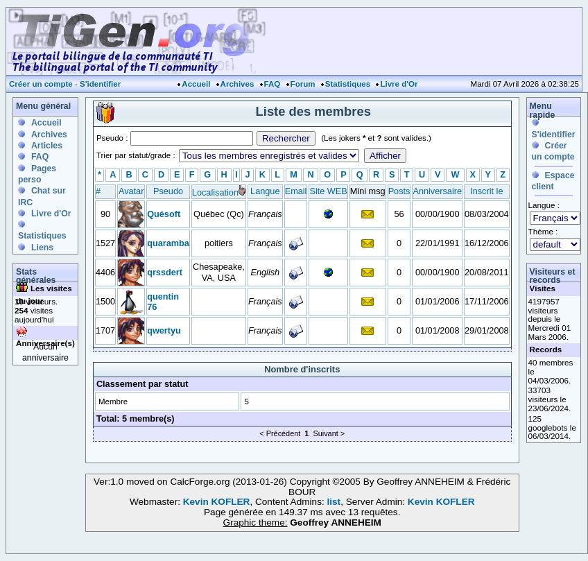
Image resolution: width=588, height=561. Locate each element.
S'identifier (100, 84)
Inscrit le (486, 191)
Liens (42, 247)
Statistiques (347, 84)
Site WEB (328, 191)
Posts (399, 191)
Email (296, 191)
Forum (303, 84)
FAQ (272, 84)
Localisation (215, 192)
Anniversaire (437, 191)
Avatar (131, 191)
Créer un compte (41, 84)
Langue (264, 191)
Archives (237, 84)
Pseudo (168, 191)
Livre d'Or (398, 84)
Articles (46, 145)
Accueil (196, 84)
